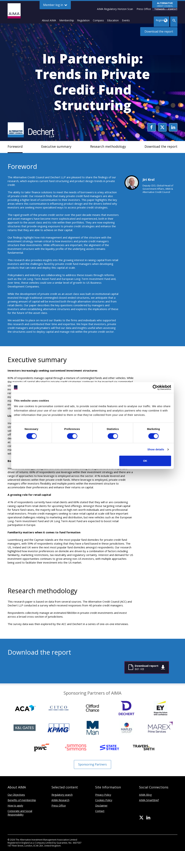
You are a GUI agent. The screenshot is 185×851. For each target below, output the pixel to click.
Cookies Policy (103, 800)
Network (159, 9)
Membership (66, 20)
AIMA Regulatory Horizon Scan (115, 9)
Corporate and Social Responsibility (20, 812)
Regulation (83, 20)
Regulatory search (62, 794)
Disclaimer (101, 805)
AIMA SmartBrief (149, 800)
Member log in (55, 5)
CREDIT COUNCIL (164, 6)
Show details (155, 449)
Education (113, 20)
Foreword (15, 146)
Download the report (159, 31)
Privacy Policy (103, 794)
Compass (98, 20)
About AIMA (49, 20)
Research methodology (108, 146)
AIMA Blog (145, 794)
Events (126, 20)
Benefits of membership (22, 800)
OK (145, 460)
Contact (172, 9)
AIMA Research (60, 800)
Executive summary (56, 146)
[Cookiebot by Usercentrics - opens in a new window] (155, 387)
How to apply (15, 805)
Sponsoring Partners (92, 764)
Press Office (144, 9)
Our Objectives (16, 794)
